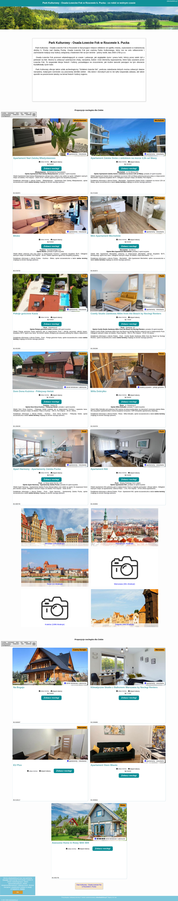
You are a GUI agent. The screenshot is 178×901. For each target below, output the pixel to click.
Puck (84, 276)
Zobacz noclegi (51, 169)
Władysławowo (80, 120)
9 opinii (55, 252)
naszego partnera (58, 182)
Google (5, 880)
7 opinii (67, 174)
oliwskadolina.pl (172, 1)
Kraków (160, 727)
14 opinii (152, 174)
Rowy (122, 805)
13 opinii (136, 485)
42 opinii (69, 485)
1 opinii (66, 407)
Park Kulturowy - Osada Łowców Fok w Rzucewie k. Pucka (89, 885)
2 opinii (140, 252)
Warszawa (159, 650)
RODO (22, 889)
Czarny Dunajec (79, 650)
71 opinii (136, 407)
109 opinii (61, 330)
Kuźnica (83, 198)
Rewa (161, 354)
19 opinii (154, 330)
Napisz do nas (112, 897)
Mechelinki (159, 120)
